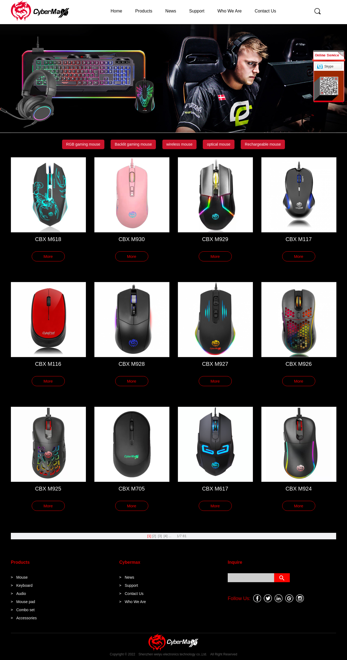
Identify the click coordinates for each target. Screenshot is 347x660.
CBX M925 (48, 489)
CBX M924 (298, 489)
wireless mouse (179, 144)
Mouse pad (25, 602)
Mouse (22, 577)
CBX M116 (48, 364)
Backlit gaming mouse (133, 144)
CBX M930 (131, 239)
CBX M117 (298, 239)
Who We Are (229, 11)
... (169, 536)
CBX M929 (215, 239)
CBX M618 (48, 239)
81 (185, 536)
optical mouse (218, 144)
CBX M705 (131, 489)
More (48, 256)
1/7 (179, 536)
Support (196, 11)
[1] (149, 536)
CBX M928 (131, 364)
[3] (160, 536)
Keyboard (24, 585)
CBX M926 (298, 364)
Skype (328, 66)
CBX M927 (215, 364)
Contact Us (265, 11)
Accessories (26, 618)
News (170, 11)
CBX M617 (215, 489)
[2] (154, 536)
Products (143, 11)
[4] (165, 536)
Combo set (25, 610)
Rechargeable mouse (263, 144)
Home (116, 11)
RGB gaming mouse (83, 144)
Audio (21, 593)
